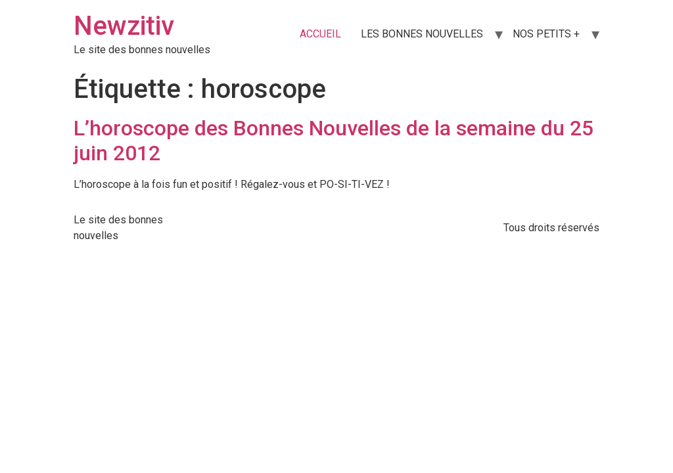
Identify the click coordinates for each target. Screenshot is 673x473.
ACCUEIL (320, 34)
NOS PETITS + (546, 34)
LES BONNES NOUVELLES (422, 34)
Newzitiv (124, 26)
